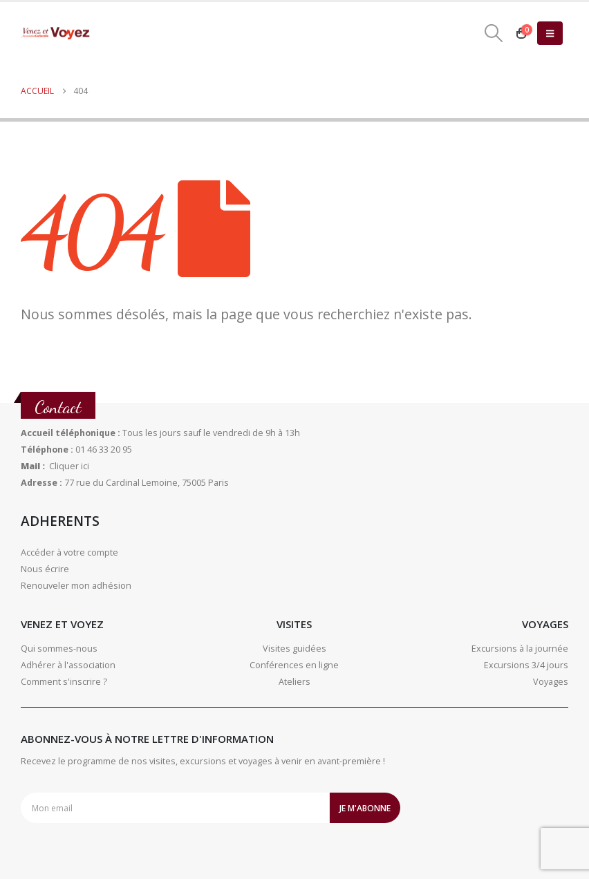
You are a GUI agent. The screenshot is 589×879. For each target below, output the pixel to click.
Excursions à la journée (519, 648)
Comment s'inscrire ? (64, 682)
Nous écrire (45, 569)
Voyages (550, 682)
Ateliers (294, 682)
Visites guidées (294, 648)
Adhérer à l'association (68, 665)
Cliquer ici (69, 466)
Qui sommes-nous (59, 648)
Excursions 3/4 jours (526, 665)
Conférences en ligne (294, 665)
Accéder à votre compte (69, 552)
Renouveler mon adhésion (76, 586)
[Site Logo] (55, 33)
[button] (494, 33)
